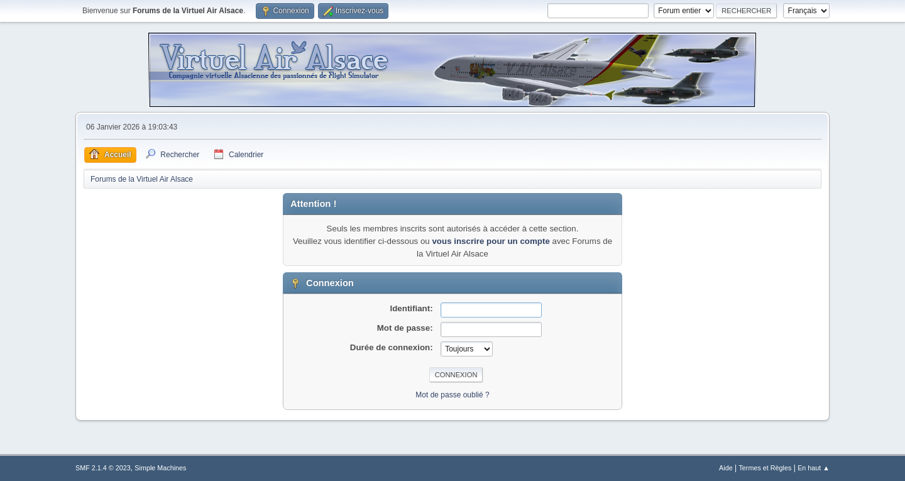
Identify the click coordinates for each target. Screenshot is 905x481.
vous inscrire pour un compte (490, 241)
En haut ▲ (814, 468)
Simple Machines (160, 468)
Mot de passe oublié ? (452, 394)
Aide (726, 468)
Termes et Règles (764, 468)
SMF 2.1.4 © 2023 (103, 468)
